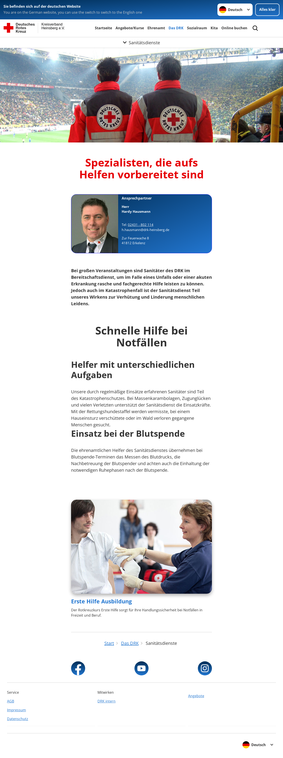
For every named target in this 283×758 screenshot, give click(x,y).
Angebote (196, 695)
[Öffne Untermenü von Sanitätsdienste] (141, 42)
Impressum (16, 710)
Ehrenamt (156, 28)
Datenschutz (17, 718)
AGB (10, 701)
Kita (214, 28)
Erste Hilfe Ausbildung (101, 601)
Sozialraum (197, 28)
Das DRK (176, 28)
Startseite (103, 28)
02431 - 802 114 (140, 224)
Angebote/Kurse (130, 28)
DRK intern (106, 701)
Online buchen (234, 28)
